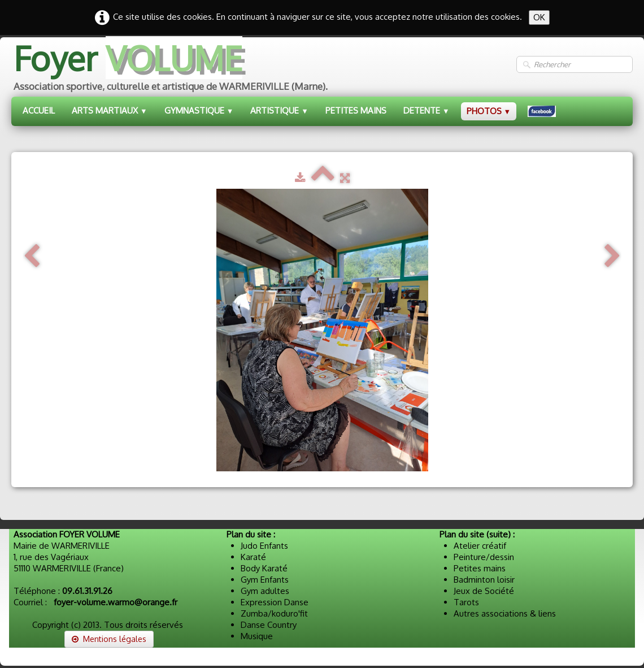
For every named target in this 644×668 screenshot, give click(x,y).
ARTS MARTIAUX (109, 110)
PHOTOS (489, 111)
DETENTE (426, 110)
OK (539, 17)
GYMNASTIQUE (199, 110)
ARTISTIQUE (279, 110)
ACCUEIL (39, 110)
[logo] (169, 69)
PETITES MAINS (355, 110)
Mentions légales (109, 639)
